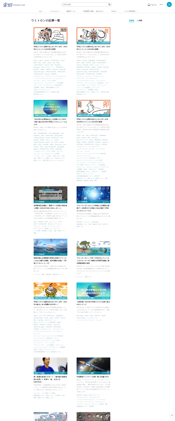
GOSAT (117, 67)
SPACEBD (97, 72)
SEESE (46, 69)
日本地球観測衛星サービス (39, 92)
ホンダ (51, 167)
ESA (136, 65)
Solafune (52, 142)
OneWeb (120, 72)
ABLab (33, 60)
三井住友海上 (56, 85)
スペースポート (47, 162)
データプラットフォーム (47, 351)
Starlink (111, 76)
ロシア (119, 83)
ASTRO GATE (52, 60)
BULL (37, 63)
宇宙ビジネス (132, 83)
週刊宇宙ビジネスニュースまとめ (128, 88)
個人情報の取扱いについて (81, 409)
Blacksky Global (75, 348)
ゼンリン (55, 162)
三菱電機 (34, 87)
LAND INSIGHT (36, 65)
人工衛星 (89, 296)
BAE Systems (134, 63)
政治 (138, 83)
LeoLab (136, 70)
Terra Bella (73, 351)
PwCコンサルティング (46, 67)
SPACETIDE (59, 72)
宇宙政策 (106, 388)
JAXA (131, 70)
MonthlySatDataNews (96, 384)
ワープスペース (45, 85)
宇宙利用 (55, 169)
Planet (126, 72)
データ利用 (131, 81)
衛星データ (71, 11)
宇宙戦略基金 (95, 388)
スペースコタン (84, 85)
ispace (47, 63)
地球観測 (81, 144)
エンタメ (42, 151)
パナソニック (35, 85)
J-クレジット (89, 135)
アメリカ (72, 353)
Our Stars (49, 137)
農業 (46, 180)
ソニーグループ (47, 83)
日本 (110, 85)
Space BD (60, 69)
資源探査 (41, 180)
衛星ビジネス (125, 85)
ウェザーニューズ (51, 348)
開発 (50, 180)
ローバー (119, 307)
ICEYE (132, 67)
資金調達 (46, 222)
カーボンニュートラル (38, 156)
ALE (38, 135)
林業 (78, 360)
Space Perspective (125, 74)
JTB (51, 63)
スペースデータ (121, 81)
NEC (49, 65)
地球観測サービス (114, 138)
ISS (127, 70)
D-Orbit (123, 65)
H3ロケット (124, 67)
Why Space (79, 384)
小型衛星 (58, 171)
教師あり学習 (129, 138)
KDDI (55, 63)
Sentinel (111, 74)
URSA (127, 76)
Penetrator (34, 67)
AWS (33, 63)
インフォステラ (55, 78)
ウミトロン (34, 81)
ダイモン (127, 246)
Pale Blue (55, 65)
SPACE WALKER (49, 72)
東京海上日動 (53, 92)
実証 (122, 138)
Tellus (113, 11)
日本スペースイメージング (39, 90)
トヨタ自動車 (57, 83)
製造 (61, 178)
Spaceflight (135, 74)
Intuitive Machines (114, 70)
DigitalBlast (85, 60)
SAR (139, 72)
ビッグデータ (85, 355)
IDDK (42, 63)
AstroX (60, 60)
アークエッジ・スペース (77, 76)
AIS (32, 348)
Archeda (44, 60)
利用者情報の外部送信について (99, 409)
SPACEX (52, 294)
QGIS (45, 140)
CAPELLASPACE (114, 65)
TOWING (51, 74)
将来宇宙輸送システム (50, 87)
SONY (72, 69)
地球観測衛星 (54, 353)
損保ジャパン (89, 92)
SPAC (116, 74)
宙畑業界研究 (35, 355)
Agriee (39, 60)
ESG (82, 135)
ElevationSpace (94, 60)
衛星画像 (47, 355)
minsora (44, 65)
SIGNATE (99, 67)
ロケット (126, 307)
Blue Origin (34, 294)
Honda (121, 221)
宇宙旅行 (123, 310)
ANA (110, 61)
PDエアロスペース (37, 140)
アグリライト (48, 76)
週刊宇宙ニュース (55, 222)
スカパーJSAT (49, 81)
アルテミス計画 (125, 79)
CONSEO (77, 135)
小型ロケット (50, 171)
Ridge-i (40, 69)
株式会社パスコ (36, 94)
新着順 (131, 20)
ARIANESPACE (117, 61)
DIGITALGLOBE (40, 348)
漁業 (91, 144)
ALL (40, 11)
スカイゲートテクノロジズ (39, 160)
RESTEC (34, 69)
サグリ (42, 81)
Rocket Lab (133, 72)
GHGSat (111, 67)
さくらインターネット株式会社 (87, 83)
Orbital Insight (85, 348)
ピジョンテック (132, 305)
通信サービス (113, 88)
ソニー (72, 87)
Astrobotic (112, 63)
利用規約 (69, 409)
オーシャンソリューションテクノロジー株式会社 (46, 153)
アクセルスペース (36, 76)
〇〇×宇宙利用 (129, 11)
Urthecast (81, 351)
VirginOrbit (133, 76)
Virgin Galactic (35, 296)
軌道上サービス (135, 85)
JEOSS (82, 63)
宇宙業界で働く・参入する (93, 11)
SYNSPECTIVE (36, 74)
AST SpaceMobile (129, 61)
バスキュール (134, 248)
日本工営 (51, 176)
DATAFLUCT (130, 65)
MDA (110, 72)
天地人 (40, 87)
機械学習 (42, 388)
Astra (137, 61)
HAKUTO (111, 298)
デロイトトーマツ (45, 165)
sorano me (53, 69)
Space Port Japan (36, 72)
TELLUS (44, 74)
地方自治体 (127, 135)
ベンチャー (112, 83)
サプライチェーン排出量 (77, 142)
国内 (138, 307)
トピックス (54, 11)
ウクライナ (135, 79)
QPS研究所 (57, 67)
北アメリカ (80, 357)
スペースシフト (36, 83)
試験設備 (34, 180)
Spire (97, 348)
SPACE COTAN (87, 69)
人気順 (139, 20)
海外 (82, 360)
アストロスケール (58, 76)
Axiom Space (124, 63)
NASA (115, 72)
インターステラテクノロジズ (40, 78)
